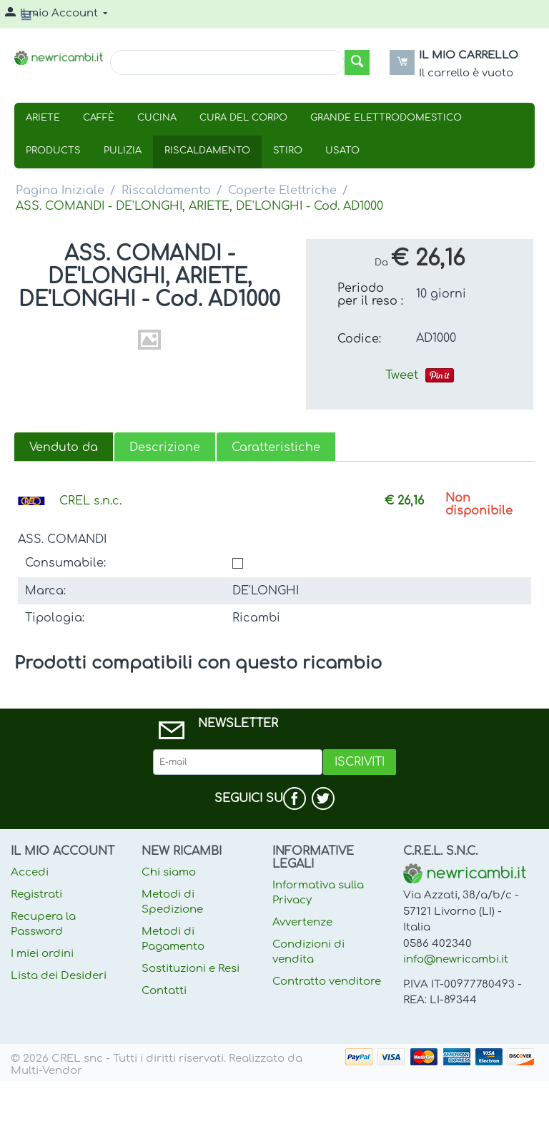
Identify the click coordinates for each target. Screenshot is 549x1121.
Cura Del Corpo (243, 118)
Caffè (98, 118)
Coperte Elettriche (282, 190)
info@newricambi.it (455, 959)
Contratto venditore (326, 981)
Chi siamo (169, 872)
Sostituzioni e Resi (190, 969)
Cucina (157, 118)
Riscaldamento (207, 151)
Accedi (30, 872)
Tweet (401, 375)
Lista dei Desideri (59, 976)
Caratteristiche (276, 447)
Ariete (43, 118)
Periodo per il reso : (370, 295)
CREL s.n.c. (90, 500)
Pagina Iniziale (60, 190)
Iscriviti (360, 762)
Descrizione (164, 447)
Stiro (287, 151)
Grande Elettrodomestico (386, 118)
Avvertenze (302, 922)
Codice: (359, 339)
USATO (342, 151)
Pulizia (123, 151)
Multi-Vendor (46, 1071)
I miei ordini (42, 954)
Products (53, 151)
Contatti (164, 991)
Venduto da (63, 447)
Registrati (36, 894)
